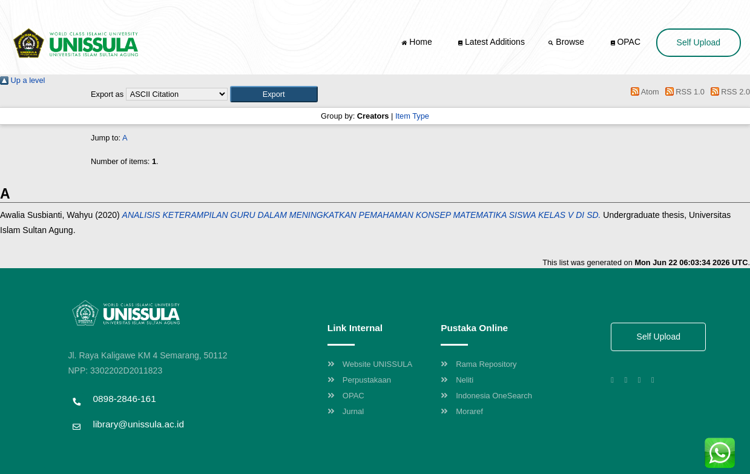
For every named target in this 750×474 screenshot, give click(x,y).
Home (417, 42)
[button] (274, 94)
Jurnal (345, 411)
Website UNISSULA (369, 364)
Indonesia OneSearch (486, 395)
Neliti (457, 379)
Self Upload (698, 42)
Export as (107, 94)
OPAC (626, 42)
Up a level (22, 80)
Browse (567, 42)
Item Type (412, 115)
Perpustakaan (359, 379)
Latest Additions (491, 42)
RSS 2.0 (728, 91)
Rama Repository (478, 364)
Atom (643, 91)
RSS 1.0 (683, 91)
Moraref (462, 411)
